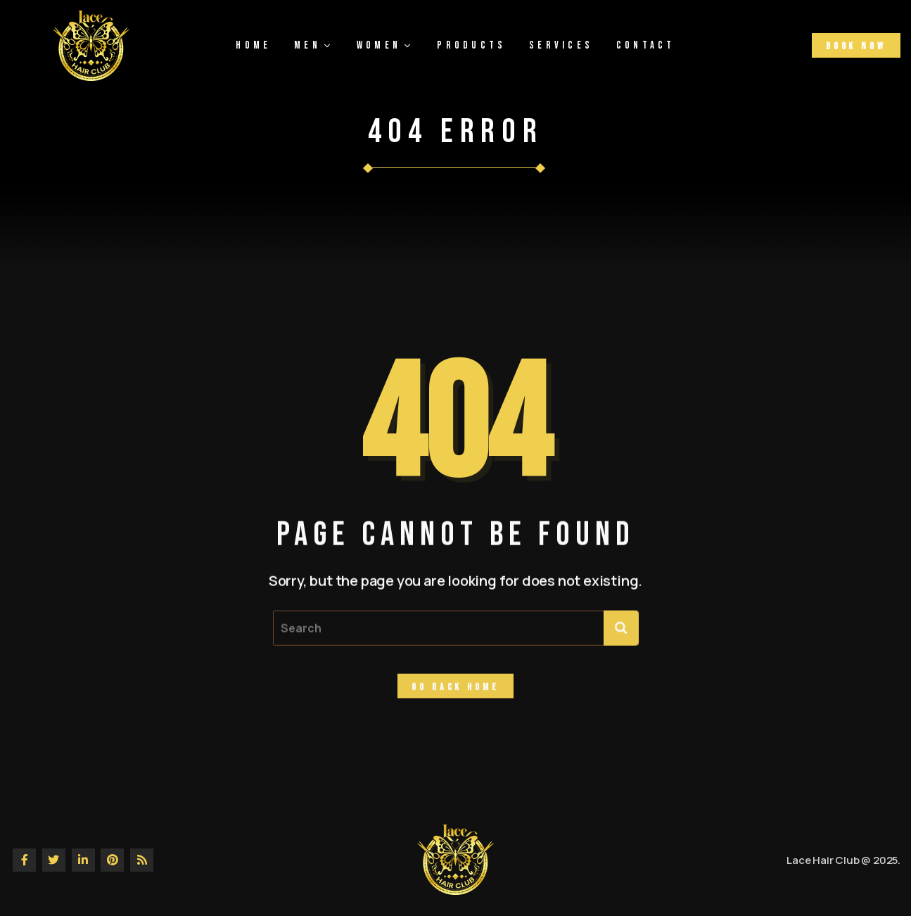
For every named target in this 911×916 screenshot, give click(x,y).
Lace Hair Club (822, 860)
